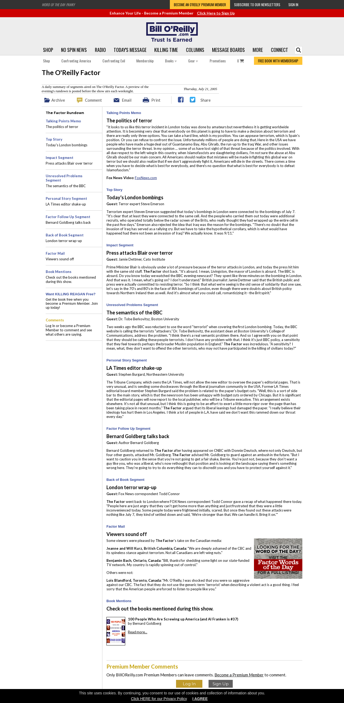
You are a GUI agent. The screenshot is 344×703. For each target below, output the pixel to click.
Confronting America (76, 60)
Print (155, 100)
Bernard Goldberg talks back (68, 222)
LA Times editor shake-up (66, 204)
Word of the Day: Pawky (58, 4)
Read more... (137, 632)
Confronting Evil (113, 60)
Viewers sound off (60, 259)
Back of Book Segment (125, 480)
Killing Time (166, 49)
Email (126, 100)
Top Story (114, 190)
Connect (279, 49)
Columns (195, 49)
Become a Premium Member (239, 674)
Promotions (218, 60)
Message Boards (228, 49)
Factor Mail (115, 526)
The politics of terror (62, 127)
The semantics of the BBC (66, 186)
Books (171, 60)
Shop (48, 49)
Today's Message (130, 49)
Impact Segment (119, 245)
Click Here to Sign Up (216, 13)
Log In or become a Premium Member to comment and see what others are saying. (69, 330)
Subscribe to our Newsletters (257, 4)
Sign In (293, 4)
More (258, 49)
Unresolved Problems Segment (132, 305)
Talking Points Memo (123, 113)
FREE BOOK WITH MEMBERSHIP (278, 60)
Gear (193, 60)
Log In (189, 683)
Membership (145, 60)
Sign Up (221, 683)
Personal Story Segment (126, 360)
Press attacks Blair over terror (69, 163)
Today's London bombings (66, 145)
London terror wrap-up (64, 241)
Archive (58, 100)
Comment (93, 100)
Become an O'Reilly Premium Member (200, 4)
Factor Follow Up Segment (128, 429)
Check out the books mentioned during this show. (71, 279)
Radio (100, 49)
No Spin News (74, 49)
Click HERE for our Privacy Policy (159, 699)
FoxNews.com (146, 178)
